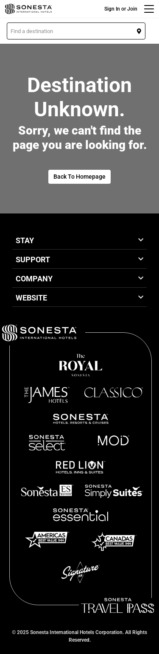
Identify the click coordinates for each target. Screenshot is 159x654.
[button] (76, 30)
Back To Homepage (79, 176)
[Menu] (149, 9)
